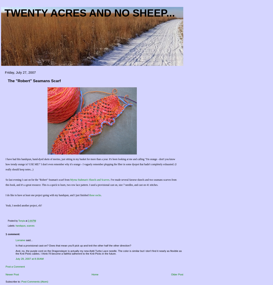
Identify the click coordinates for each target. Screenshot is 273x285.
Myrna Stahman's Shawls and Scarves (90, 179)
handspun (20, 226)
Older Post (177, 274)
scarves (31, 226)
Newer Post (12, 274)
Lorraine (20, 240)
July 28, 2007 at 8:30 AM (30, 258)
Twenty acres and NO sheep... (89, 13)
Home (95, 274)
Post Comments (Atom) (34, 281)
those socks (95, 195)
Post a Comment (15, 266)
